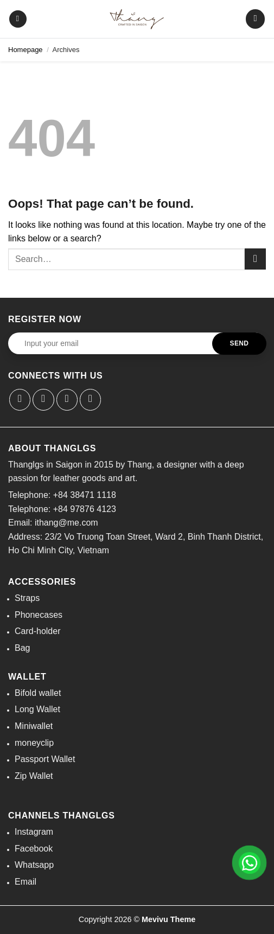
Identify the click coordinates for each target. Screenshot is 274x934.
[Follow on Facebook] (20, 400)
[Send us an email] (67, 400)
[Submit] (255, 259)
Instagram (34, 831)
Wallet (27, 676)
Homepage (25, 50)
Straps (27, 598)
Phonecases (38, 614)
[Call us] (90, 400)
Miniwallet (34, 726)
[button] (18, 19)
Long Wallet (37, 709)
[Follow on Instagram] (43, 400)
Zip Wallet (34, 776)
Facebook (34, 848)
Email (25, 881)
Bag (22, 647)
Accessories (42, 581)
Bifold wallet (38, 693)
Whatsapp (34, 864)
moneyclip (34, 742)
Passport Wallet (45, 759)
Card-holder (37, 631)
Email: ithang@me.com (53, 522)
